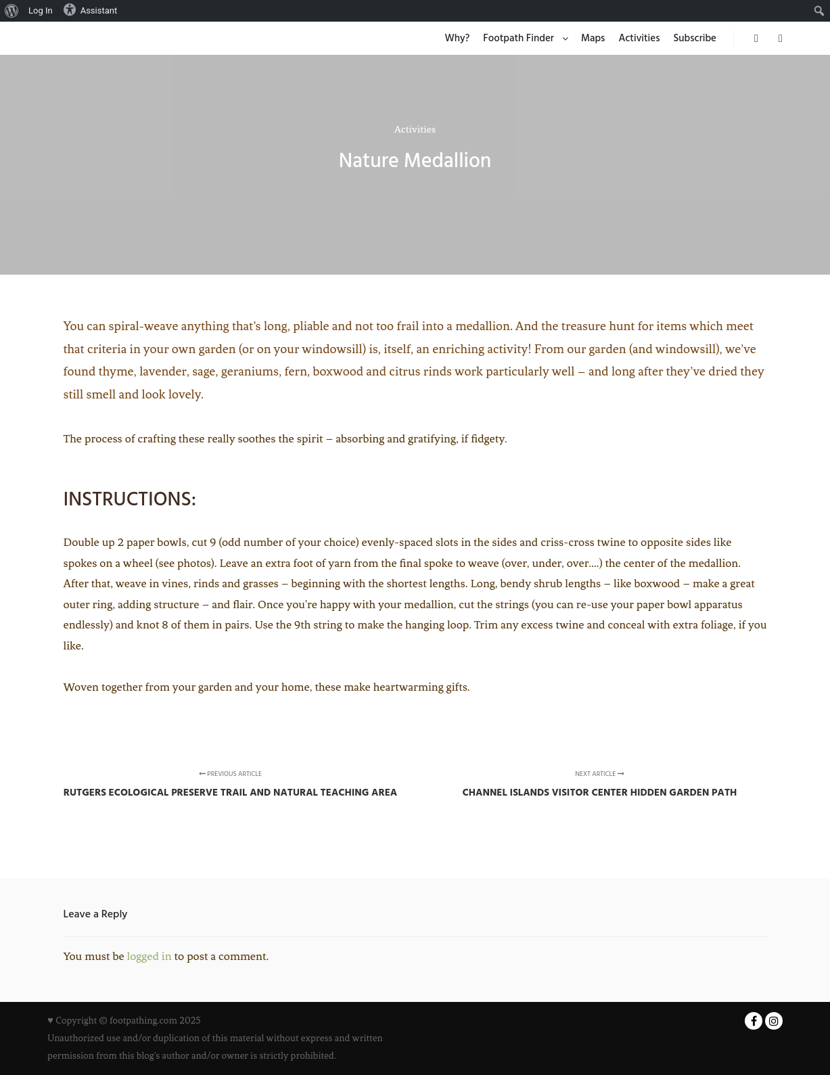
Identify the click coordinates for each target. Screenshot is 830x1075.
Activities (415, 129)
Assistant (90, 9)
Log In (40, 10)
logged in (149, 956)
